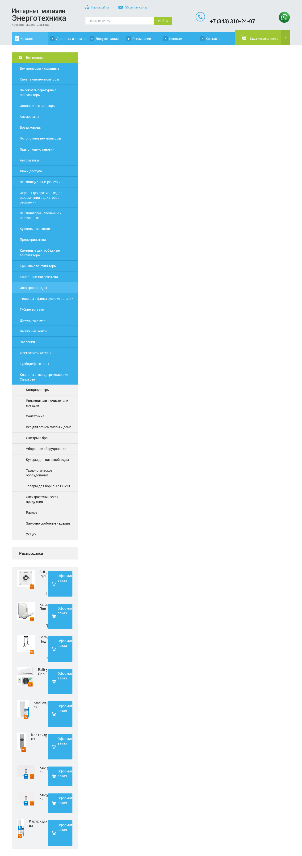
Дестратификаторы (35, 353)
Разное (31, 512)
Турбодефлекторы (34, 363)
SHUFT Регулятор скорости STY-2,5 (42, 574)
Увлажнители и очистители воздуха (47, 402)
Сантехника (35, 416)
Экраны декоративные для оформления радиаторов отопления (41, 197)
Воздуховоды (31, 127)
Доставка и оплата (71, 38)
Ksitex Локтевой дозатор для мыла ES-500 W (42, 606)
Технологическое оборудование (39, 472)
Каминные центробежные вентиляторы (40, 252)
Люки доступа (31, 171)
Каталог (27, 38)
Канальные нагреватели (39, 277)
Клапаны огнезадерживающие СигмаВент (44, 376)
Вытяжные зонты (33, 331)
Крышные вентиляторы (38, 266)
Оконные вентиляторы (37, 105)
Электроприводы (33, 287)
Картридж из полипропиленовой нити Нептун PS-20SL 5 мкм (37, 823)
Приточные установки (37, 149)
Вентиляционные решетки (40, 182)
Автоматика (29, 160)
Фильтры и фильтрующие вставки (46, 298)
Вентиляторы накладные (39, 68)
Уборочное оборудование (46, 448)
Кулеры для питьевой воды (47, 459)
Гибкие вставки (32, 309)
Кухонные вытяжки (35, 228)
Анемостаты (29, 116)
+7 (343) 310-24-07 (232, 21)
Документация (107, 38)
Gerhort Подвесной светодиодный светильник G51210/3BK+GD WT (42, 639)
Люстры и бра (37, 438)
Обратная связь (132, 7)
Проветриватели (33, 239)
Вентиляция (35, 57)
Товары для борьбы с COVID (48, 486)
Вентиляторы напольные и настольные (41, 215)
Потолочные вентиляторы (40, 138)
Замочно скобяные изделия (48, 523)
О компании (141, 38)
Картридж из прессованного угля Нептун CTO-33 (42, 796)
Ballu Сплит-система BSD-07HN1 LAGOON (41, 671)
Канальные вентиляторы (39, 79)
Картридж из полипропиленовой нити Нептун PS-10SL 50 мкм (38, 737)
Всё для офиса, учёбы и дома (48, 427)
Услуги (31, 534)
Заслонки (27, 342)
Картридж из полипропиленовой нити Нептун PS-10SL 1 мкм (40, 704)
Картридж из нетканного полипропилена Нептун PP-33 (42, 769)
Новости (175, 38)
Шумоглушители (33, 320)
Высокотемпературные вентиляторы (38, 92)
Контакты (213, 38)
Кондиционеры (38, 389)
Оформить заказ (65, 578)
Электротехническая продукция (42, 499)
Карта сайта (97, 7)
